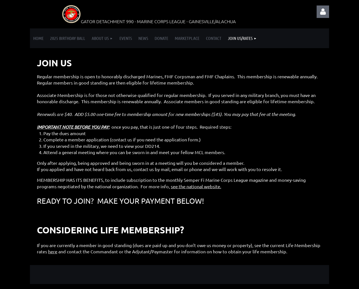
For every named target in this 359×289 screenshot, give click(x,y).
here (52, 251)
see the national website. (196, 186)
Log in (323, 11)
